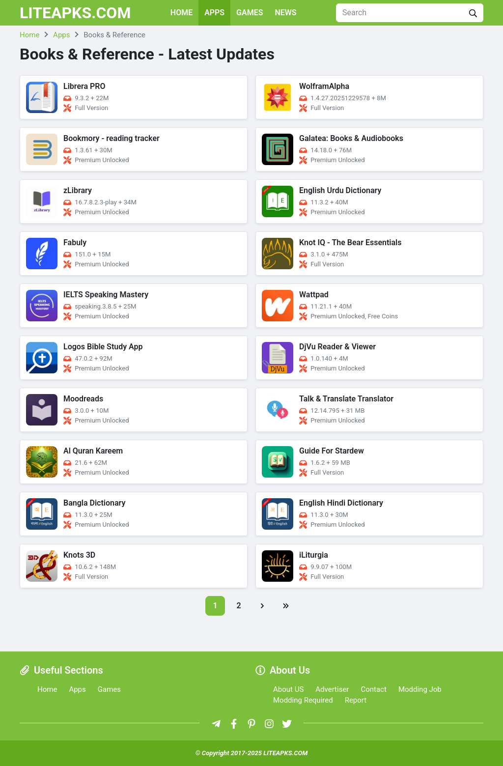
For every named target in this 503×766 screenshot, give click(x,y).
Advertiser (332, 689)
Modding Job (420, 689)
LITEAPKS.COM (75, 12)
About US (288, 689)
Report (356, 700)
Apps (214, 12)
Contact (373, 689)
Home (181, 12)
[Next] (262, 606)
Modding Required (303, 700)
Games (249, 12)
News (286, 12)
